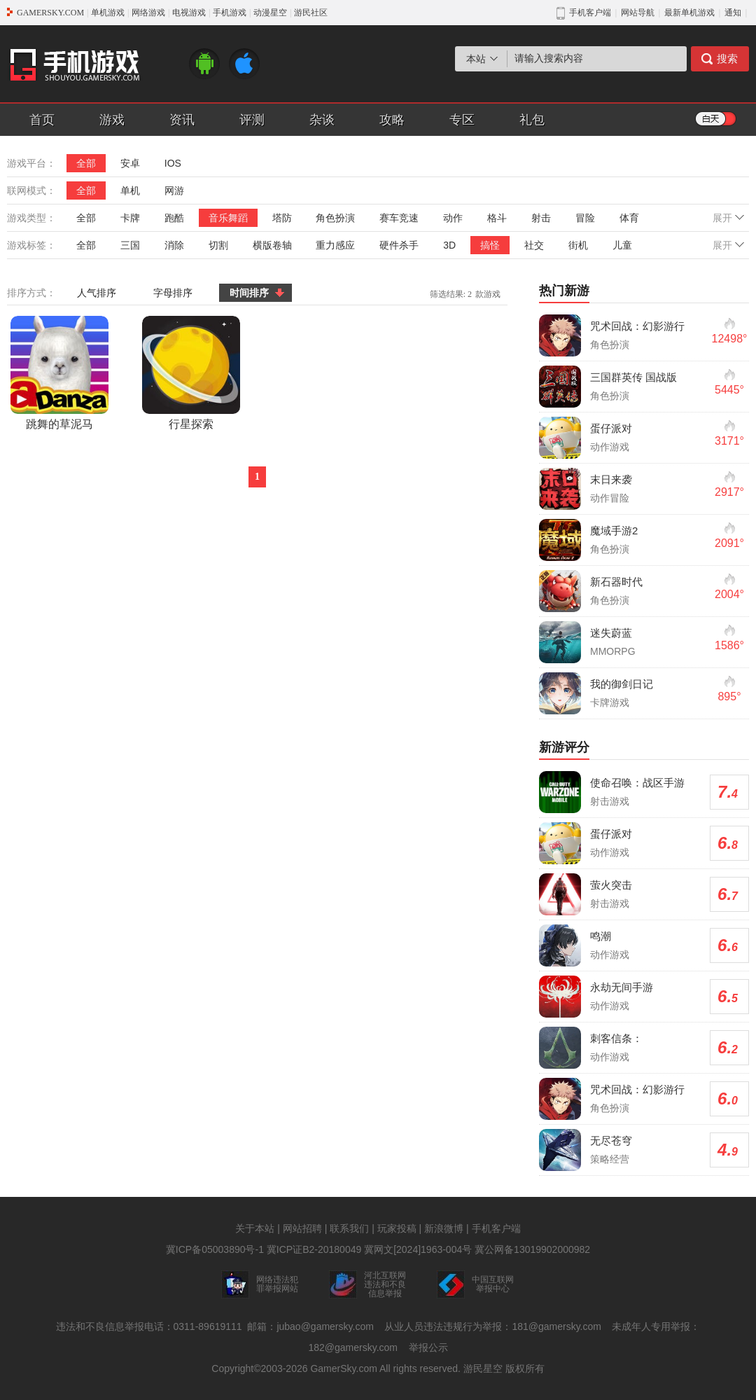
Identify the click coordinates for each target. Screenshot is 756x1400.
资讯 (182, 120)
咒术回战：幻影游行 (637, 326)
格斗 (497, 217)
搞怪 (490, 245)
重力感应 (335, 245)
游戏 (112, 120)
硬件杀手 (399, 245)
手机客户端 (496, 1228)
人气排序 (96, 292)
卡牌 (130, 217)
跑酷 (174, 217)
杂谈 (322, 120)
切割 (218, 245)
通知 (732, 13)
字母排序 (172, 292)
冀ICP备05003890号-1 (215, 1249)
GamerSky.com (343, 1368)
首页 (42, 120)
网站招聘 (302, 1228)
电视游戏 (189, 13)
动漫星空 (270, 13)
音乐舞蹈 (228, 217)
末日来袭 (611, 479)
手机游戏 (229, 13)
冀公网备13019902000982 (532, 1249)
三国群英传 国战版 (633, 377)
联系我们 (349, 1228)
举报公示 (428, 1347)
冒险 (585, 217)
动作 (453, 217)
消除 (174, 245)
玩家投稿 (396, 1228)
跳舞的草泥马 (59, 373)
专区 (462, 120)
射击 (541, 217)
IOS (172, 163)
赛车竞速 (399, 217)
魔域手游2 (614, 530)
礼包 (532, 120)
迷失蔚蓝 (611, 633)
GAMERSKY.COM (50, 13)
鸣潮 (600, 936)
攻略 (392, 120)
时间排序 (249, 292)
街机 (578, 245)
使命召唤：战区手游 (637, 783)
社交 (534, 245)
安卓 (130, 163)
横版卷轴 (272, 245)
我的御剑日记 (621, 684)
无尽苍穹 (611, 1140)
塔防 (282, 217)
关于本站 (254, 1228)
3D (449, 245)
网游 (174, 190)
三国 (130, 245)
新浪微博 (443, 1228)
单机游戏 (108, 13)
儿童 (622, 245)
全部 (86, 163)
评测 (252, 120)
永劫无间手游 (621, 987)
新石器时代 (616, 582)
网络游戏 (148, 13)
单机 (130, 190)
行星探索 (191, 373)
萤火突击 (611, 885)
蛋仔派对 (611, 428)
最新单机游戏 (689, 13)
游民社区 (311, 13)
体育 (629, 217)
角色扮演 (335, 217)
